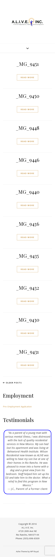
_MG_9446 (27, 160)
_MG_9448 (27, 128)
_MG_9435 (27, 255)
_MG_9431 (27, 351)
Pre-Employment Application (17, 406)
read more (27, 77)
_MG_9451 (27, 64)
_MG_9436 (27, 223)
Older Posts (12, 382)
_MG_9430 (27, 319)
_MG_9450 (27, 96)
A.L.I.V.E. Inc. (28, 527)
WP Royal (34, 551)
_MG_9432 (27, 287)
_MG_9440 (28, 191)
